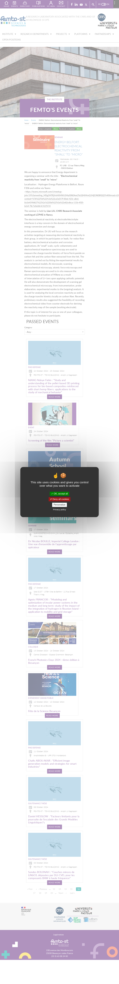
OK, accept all (59, 493)
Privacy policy (59, 509)
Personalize (60, 505)
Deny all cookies (59, 499)
